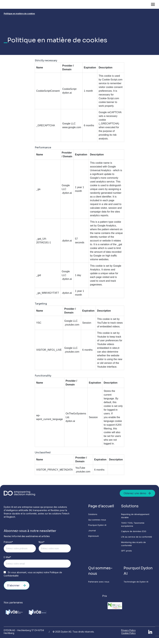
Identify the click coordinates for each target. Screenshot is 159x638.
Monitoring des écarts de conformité (134, 545)
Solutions (93, 514)
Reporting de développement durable (136, 516)
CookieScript (69, 89)
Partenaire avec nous (99, 583)
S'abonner (16, 585)
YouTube (80, 467)
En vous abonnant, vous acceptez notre (33, 574)
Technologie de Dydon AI (136, 583)
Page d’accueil (101, 506)
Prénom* (8, 542)
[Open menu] (153, 4)
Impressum (93, 537)
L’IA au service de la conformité (137, 538)
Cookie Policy (128, 632)
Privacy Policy (128, 630)
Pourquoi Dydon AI (98, 525)
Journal (92, 531)
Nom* (41, 542)
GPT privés (126, 552)
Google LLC (68, 123)
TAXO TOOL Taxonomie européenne (133, 525)
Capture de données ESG (134, 532)
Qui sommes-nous (97, 520)
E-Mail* (7, 557)
